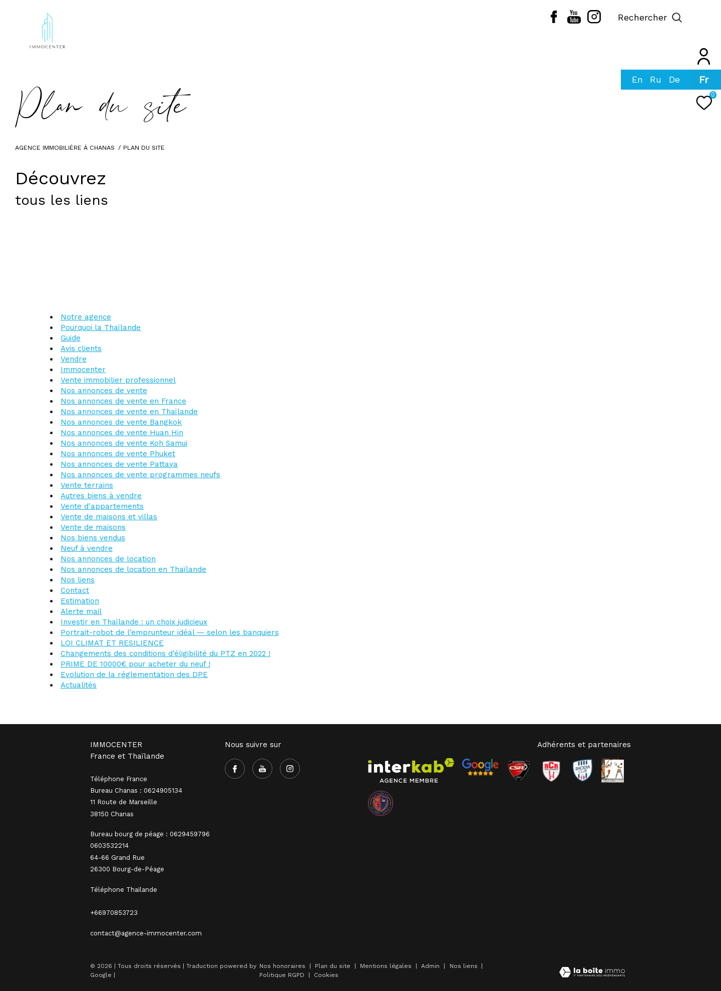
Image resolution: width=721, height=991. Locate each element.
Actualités (79, 685)
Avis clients (81, 348)
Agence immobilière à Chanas (65, 147)
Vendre (74, 359)
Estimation (80, 600)
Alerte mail (81, 611)
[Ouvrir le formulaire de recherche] (650, 17)
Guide (71, 338)
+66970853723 (114, 912)
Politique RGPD (281, 974)
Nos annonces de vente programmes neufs (140, 474)
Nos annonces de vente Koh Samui (124, 443)
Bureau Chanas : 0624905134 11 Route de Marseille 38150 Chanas (136, 802)
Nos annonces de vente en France (123, 401)
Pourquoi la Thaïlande (101, 327)
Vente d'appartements (102, 506)
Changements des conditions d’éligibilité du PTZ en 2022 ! (165, 653)
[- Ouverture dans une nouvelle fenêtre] (480, 767)
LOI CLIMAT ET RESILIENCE (112, 642)
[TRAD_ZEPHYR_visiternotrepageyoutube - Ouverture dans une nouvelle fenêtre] (574, 21)
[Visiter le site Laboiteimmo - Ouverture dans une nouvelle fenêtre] (592, 973)
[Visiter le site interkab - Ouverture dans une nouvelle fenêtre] (411, 770)
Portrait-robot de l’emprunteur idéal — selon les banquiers (170, 632)
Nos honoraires (282, 965)
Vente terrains (87, 485)
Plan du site (333, 965)
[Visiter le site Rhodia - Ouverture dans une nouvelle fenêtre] (582, 770)
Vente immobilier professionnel (118, 380)
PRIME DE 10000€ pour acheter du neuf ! (135, 664)
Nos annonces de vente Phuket (118, 453)
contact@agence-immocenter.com (146, 933)
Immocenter (83, 369)
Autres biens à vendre (101, 495)
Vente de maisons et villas (109, 516)
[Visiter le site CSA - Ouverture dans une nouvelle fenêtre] (518, 770)
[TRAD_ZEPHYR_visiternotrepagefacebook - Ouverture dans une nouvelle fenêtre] (554, 20)
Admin (431, 965)
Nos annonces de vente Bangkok (121, 422)
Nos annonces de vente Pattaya (119, 464)
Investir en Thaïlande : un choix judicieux (134, 621)
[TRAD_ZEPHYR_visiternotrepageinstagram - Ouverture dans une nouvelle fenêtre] (594, 21)
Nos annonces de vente (104, 390)
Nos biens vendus (93, 537)
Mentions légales (387, 965)
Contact (75, 590)
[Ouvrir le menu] (705, 17)
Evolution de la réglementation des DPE (134, 674)
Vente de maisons (93, 527)
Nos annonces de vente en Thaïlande (129, 411)
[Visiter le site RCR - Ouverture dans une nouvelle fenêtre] (551, 770)
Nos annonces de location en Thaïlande (133, 569)
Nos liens (78, 579)
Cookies (326, 975)
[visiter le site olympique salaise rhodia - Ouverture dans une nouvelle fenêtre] (380, 803)
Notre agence (86, 316)
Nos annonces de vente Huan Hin (122, 432)
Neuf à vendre (87, 548)
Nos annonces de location (108, 558)
